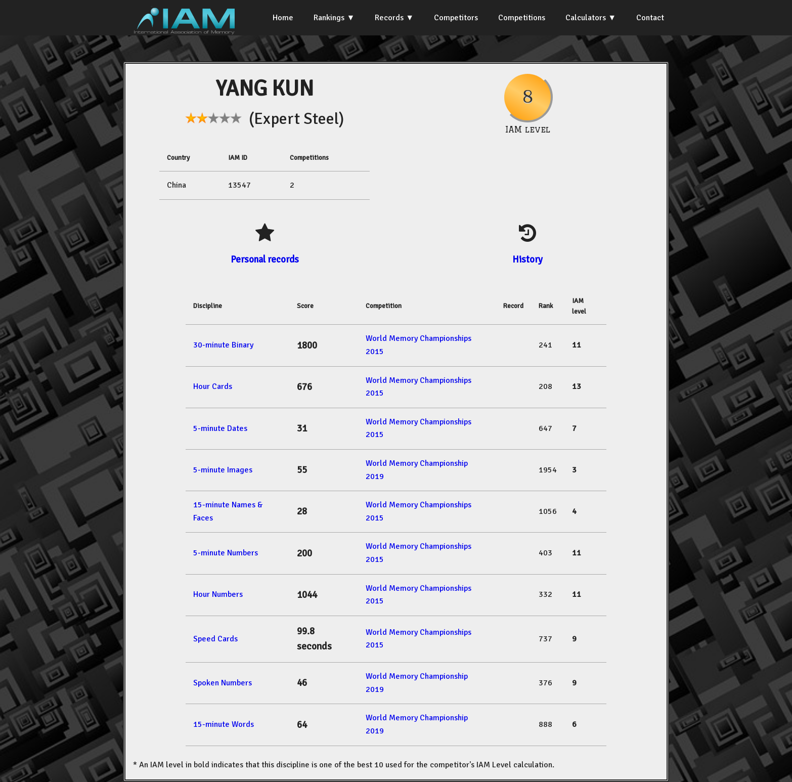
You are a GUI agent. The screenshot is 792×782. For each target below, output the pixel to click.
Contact (650, 18)
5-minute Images (222, 470)
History (527, 259)
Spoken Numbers (222, 683)
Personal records (265, 259)
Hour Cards (212, 386)
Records (389, 18)
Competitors (456, 18)
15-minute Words (223, 724)
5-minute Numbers (225, 553)
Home (283, 18)
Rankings (329, 18)
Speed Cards (215, 639)
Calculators (585, 18)
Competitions (521, 18)
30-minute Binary (223, 345)
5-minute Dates (220, 428)
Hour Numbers (218, 594)
